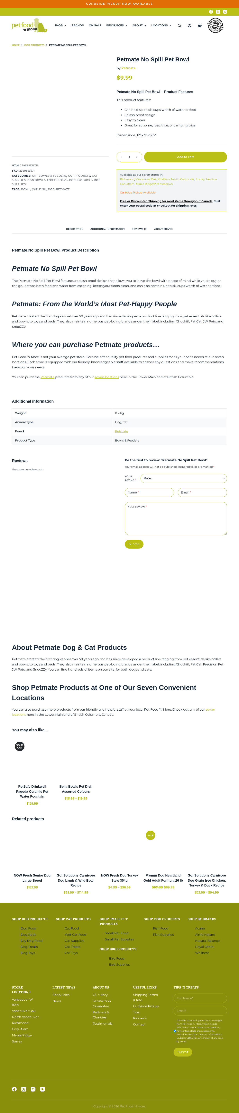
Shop (61, 25)
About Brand (163, 228)
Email (186, 492)
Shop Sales (60, 995)
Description (74, 228)
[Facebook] (211, 12)
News (56, 1001)
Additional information (107, 228)
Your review (137, 506)
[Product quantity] (129, 157)
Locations (162, 25)
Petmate (63, 189)
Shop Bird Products (118, 949)
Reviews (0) (139, 228)
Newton (211, 179)
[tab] (75, 229)
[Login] (189, 25)
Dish (42, 189)
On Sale (95, 25)
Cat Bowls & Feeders (49, 175)
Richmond (127, 179)
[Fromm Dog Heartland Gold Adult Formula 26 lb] (163, 848)
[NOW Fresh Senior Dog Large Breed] (32, 848)
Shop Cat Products (73, 919)
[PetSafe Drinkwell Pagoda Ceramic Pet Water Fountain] (32, 759)
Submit (134, 544)
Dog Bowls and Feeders (47, 180)
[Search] (179, 25)
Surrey (200, 179)
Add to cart (185, 157)
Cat (35, 189)
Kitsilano (164, 179)
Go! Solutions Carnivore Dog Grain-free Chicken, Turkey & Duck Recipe (207, 880)
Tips (136, 1012)
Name (133, 492)
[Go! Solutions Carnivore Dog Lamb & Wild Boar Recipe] (76, 848)
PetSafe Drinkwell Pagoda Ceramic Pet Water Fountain (32, 791)
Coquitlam (127, 184)
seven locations (107, 377)
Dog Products (80, 180)
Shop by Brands (202, 919)
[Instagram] (225, 12)
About (140, 25)
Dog (51, 189)
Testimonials (102, 1023)
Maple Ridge (22, 1035)
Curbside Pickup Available (137, 192)
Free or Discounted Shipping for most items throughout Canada (166, 201)
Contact (139, 1024)
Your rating (130, 478)
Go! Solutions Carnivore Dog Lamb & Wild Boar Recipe (76, 880)
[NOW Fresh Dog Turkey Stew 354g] (119, 848)
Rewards (140, 1018)
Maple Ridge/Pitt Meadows (154, 184)
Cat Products (79, 175)
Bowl (25, 189)
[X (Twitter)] (218, 12)
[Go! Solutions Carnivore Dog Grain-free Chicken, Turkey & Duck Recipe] (207, 848)
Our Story (100, 995)
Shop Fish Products (162, 919)
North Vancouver (182, 179)
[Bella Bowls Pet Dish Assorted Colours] (76, 759)
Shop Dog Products (29, 919)
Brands (77, 25)
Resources (117, 25)
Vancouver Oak (146, 179)
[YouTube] (42, 1089)
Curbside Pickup (146, 1006)
